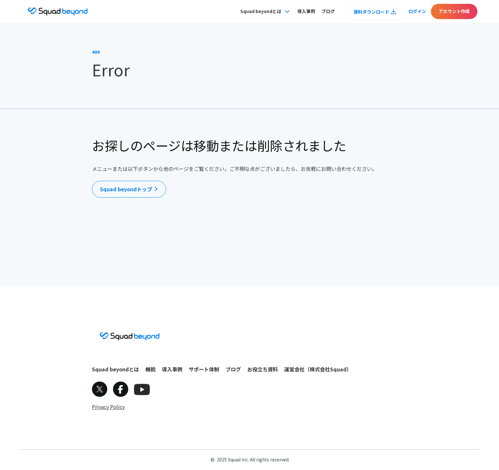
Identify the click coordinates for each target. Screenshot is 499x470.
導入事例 (306, 11)
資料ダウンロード (371, 12)
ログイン (417, 11)
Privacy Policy (108, 406)
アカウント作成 (454, 11)
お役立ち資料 (262, 369)
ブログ (328, 11)
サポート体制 (204, 369)
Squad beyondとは (115, 369)
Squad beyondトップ (126, 189)
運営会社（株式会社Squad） (318, 369)
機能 (150, 369)
